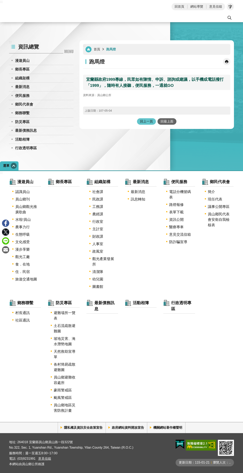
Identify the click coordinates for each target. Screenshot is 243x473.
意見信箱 (215, 6)
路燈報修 (176, 205)
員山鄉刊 (22, 199)
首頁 (97, 49)
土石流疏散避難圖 (64, 328)
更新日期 (185, 462)
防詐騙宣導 (178, 242)
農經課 (97, 214)
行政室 (97, 222)
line (5, 241)
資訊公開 (176, 220)
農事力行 (22, 227)
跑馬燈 (111, 49)
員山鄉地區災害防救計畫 (64, 408)
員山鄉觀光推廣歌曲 (26, 209)
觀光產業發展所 (103, 261)
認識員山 (22, 192)
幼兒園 (97, 279)
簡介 (211, 192)
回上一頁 (146, 121)
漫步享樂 (22, 249)
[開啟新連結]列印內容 (226, 61)
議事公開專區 (219, 207)
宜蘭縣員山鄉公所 (42, 11)
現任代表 (215, 199)
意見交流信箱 (180, 234)
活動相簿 (22, 139)
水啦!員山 (23, 220)
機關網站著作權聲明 (167, 427)
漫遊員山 (22, 61)
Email (5, 249)
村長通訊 (22, 313)
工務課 (97, 207)
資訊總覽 (28, 47)
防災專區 (22, 122)
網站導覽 (196, 6)
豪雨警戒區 (63, 390)
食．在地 (22, 264)
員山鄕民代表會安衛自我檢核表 (219, 219)
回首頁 (179, 6)
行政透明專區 (26, 148)
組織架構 (22, 78)
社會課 (97, 192)
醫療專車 (176, 227)
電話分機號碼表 (180, 194)
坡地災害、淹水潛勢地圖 (64, 341)
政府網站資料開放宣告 (128, 427)
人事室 (97, 244)
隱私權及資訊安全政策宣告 (83, 427)
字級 (230, 6)
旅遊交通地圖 (26, 279)
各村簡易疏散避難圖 (64, 367)
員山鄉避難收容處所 (64, 380)
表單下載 (176, 212)
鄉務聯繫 (22, 113)
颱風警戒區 (63, 398)
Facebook (5, 223)
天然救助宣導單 (64, 354)
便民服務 (22, 96)
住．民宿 (22, 272)
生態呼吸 (22, 234)
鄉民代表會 (24, 104)
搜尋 (229, 17)
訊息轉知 (138, 199)
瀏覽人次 (219, 462)
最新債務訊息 (26, 131)
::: (1, 1)
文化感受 (22, 242)
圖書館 (97, 287)
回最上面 (167, 121)
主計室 (97, 229)
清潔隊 (97, 272)
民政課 (97, 199)
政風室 (97, 251)
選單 (6, 165)
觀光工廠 (22, 257)
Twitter (5, 232)
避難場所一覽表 (64, 315)
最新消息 (22, 87)
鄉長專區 (22, 69)
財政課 (97, 236)
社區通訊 (22, 320)
